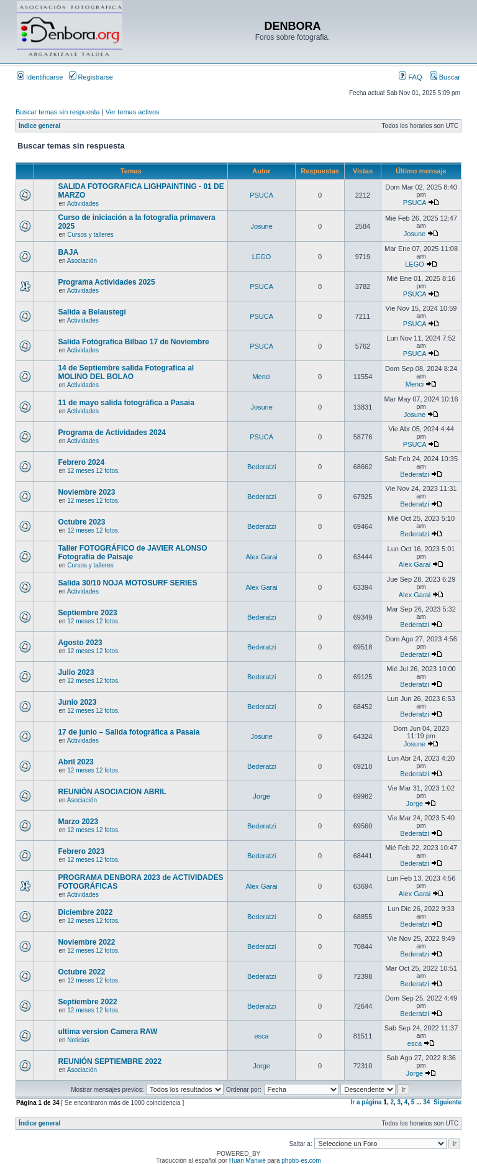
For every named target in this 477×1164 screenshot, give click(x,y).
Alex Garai (261, 557)
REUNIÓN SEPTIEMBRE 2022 (109, 1061)
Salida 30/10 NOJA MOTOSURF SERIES (127, 583)
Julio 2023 (76, 672)
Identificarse (40, 77)
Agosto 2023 (80, 642)
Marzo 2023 (78, 821)
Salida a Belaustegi (91, 312)
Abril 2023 (75, 762)
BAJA (68, 252)
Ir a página (366, 1102)
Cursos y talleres (90, 234)
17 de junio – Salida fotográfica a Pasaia (128, 732)
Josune (261, 226)
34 (426, 1102)
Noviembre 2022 (86, 942)
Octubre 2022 (81, 972)
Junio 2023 (77, 702)
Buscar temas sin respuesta (58, 112)
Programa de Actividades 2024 (112, 432)
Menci (261, 376)
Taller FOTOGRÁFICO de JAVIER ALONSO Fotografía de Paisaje (132, 552)
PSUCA (261, 195)
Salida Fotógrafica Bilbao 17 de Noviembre (133, 341)
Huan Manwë (247, 1160)
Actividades (83, 203)
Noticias (78, 1040)
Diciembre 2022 (85, 912)
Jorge (261, 796)
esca (262, 1036)
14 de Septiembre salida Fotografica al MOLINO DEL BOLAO (126, 372)
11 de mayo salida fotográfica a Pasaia (126, 402)
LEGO (261, 256)
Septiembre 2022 (87, 1001)
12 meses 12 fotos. (93, 470)
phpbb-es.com (300, 1160)
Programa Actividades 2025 (106, 282)
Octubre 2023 (81, 522)
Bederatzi (261, 466)
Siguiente (447, 1102)
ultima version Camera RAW (107, 1031)
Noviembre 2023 (86, 492)
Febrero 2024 (81, 462)
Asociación (82, 260)
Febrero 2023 (81, 851)
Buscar (445, 77)
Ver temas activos (133, 112)
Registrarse (91, 77)
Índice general (39, 125)
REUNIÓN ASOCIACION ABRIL (112, 791)
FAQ (410, 77)
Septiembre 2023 (87, 612)
